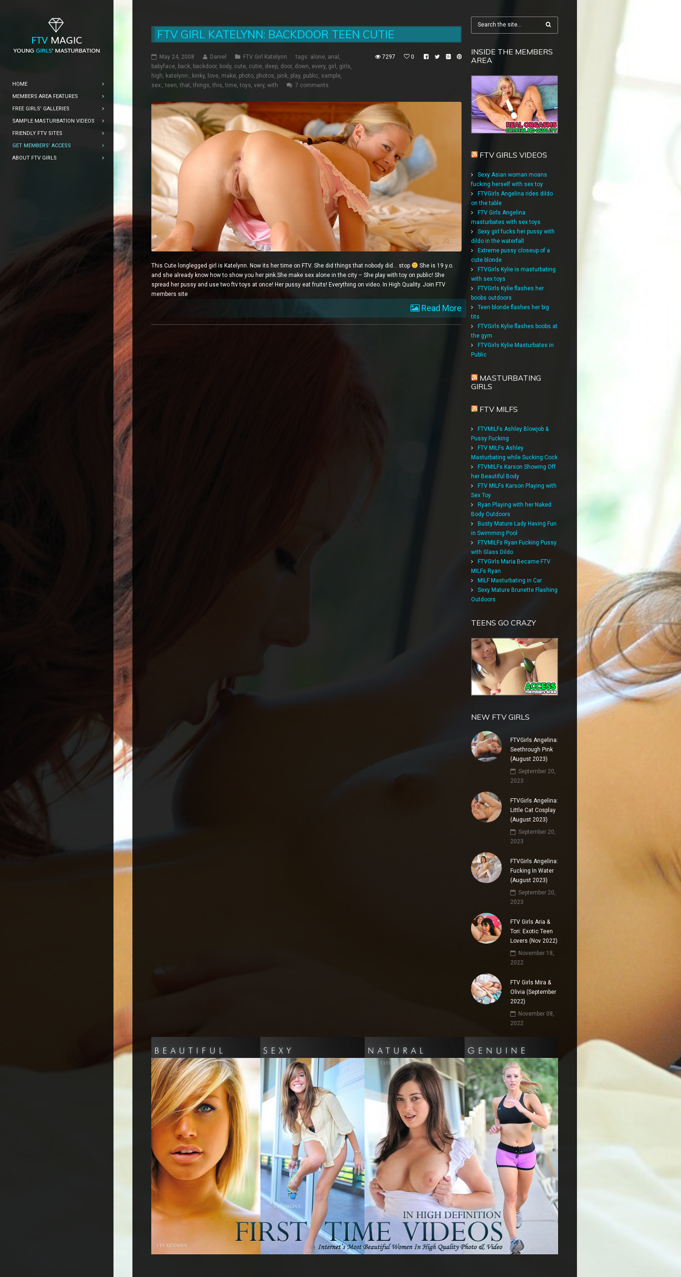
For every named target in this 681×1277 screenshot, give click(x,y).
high (157, 75)
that (185, 85)
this (217, 85)
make (228, 75)
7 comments (312, 85)
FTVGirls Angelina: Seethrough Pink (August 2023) (534, 749)
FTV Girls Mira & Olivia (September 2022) (533, 992)
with (272, 85)
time (231, 85)
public (310, 75)
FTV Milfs (499, 409)
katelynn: (177, 75)
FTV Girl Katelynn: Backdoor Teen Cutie (275, 34)
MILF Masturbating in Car (510, 580)
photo (246, 75)
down (302, 66)
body (225, 66)
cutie (255, 66)
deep (271, 66)
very (259, 85)
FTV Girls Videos (513, 155)
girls (344, 66)
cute (240, 66)
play (295, 75)
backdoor (205, 66)
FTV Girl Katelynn (265, 57)
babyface (163, 66)
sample (330, 75)
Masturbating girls (506, 382)
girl (332, 66)
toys (245, 85)
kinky (198, 75)
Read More (440, 308)
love (213, 75)
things (201, 85)
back (184, 66)
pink (282, 75)
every (318, 66)
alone (317, 57)
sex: (156, 85)
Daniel (218, 57)
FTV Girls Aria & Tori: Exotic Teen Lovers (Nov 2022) (534, 931)
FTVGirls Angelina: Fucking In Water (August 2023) (534, 871)
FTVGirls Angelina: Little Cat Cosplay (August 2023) (534, 810)
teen (171, 85)
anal (333, 57)
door (286, 66)
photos (265, 75)
